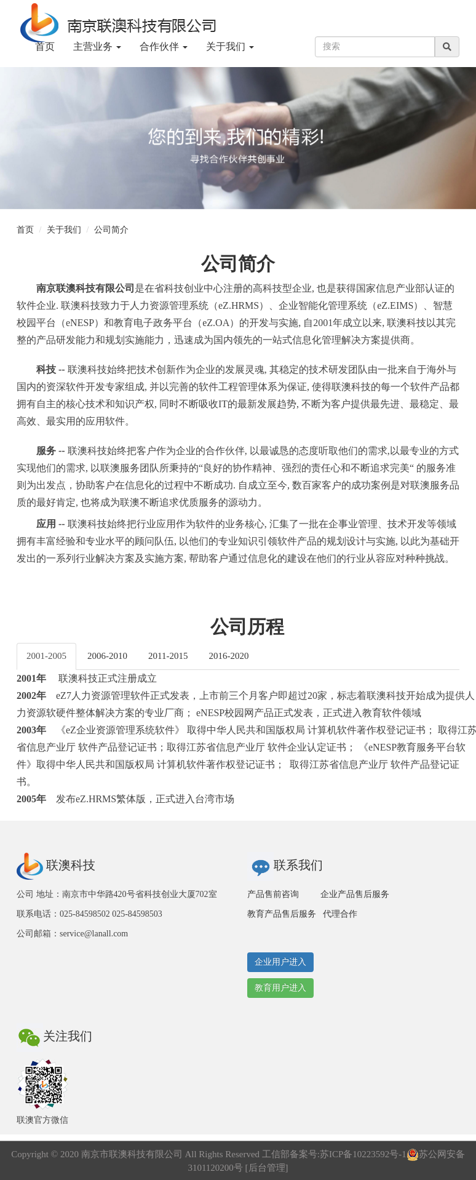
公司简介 (111, 229)
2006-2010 (107, 656)
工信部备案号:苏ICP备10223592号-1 (334, 1154)
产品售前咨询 (273, 894)
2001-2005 (46, 656)
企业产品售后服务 (354, 894)
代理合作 (340, 914)
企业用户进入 (280, 962)
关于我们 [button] (230, 46)
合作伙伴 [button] (164, 46)
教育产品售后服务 (281, 914)
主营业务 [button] (97, 46)
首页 (45, 46)
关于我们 (64, 229)
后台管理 (266, 1168)
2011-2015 (168, 656)
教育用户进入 (280, 987)
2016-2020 (228, 656)
